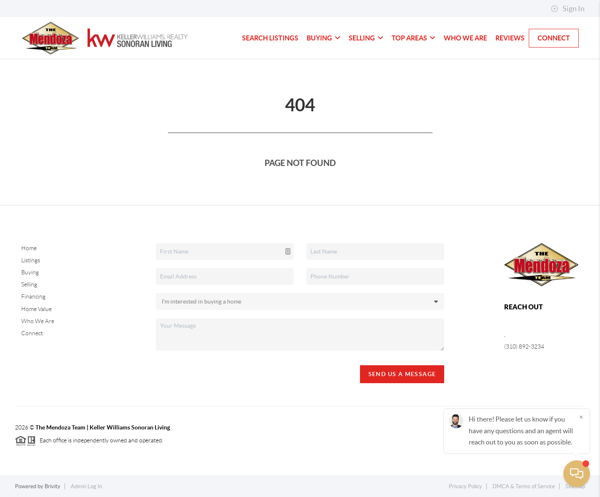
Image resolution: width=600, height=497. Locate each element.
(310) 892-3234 (524, 346)
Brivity (52, 486)
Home (29, 248)
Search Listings (270, 38)
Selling (366, 38)
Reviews (510, 38)
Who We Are (465, 38)
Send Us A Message (402, 374)
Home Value (36, 309)
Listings (30, 260)
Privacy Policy (465, 486)
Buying (323, 38)
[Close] (581, 417)
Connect (554, 38)
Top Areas (413, 38)
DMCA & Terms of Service (523, 486)
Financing (33, 296)
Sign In (568, 9)
